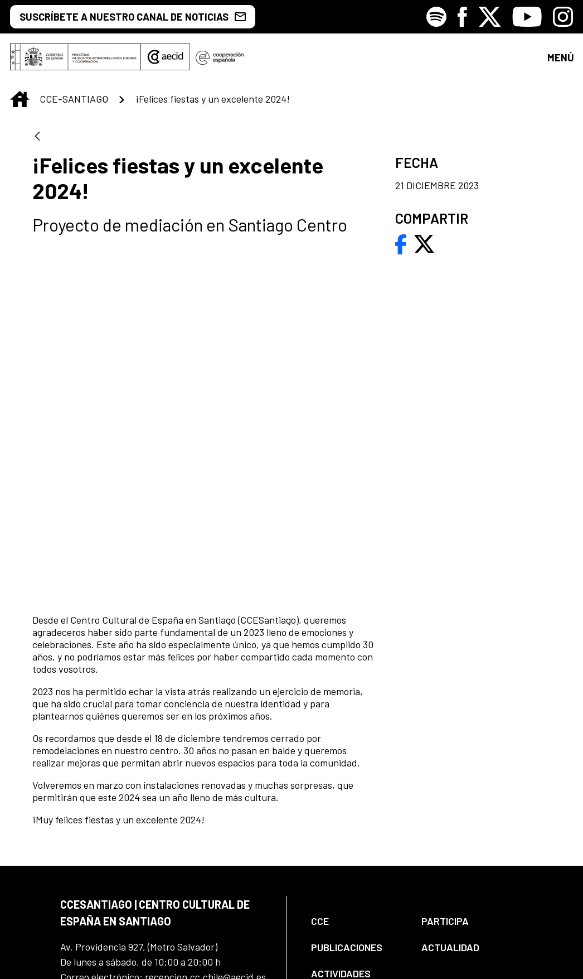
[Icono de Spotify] (436, 17)
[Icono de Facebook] (462, 17)
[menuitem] (356, 756)
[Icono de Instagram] (563, 17)
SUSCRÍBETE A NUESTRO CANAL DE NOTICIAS (133, 17)
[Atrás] (37, 143)
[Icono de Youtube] (527, 17)
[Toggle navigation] (560, 60)
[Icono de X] (489, 17)
